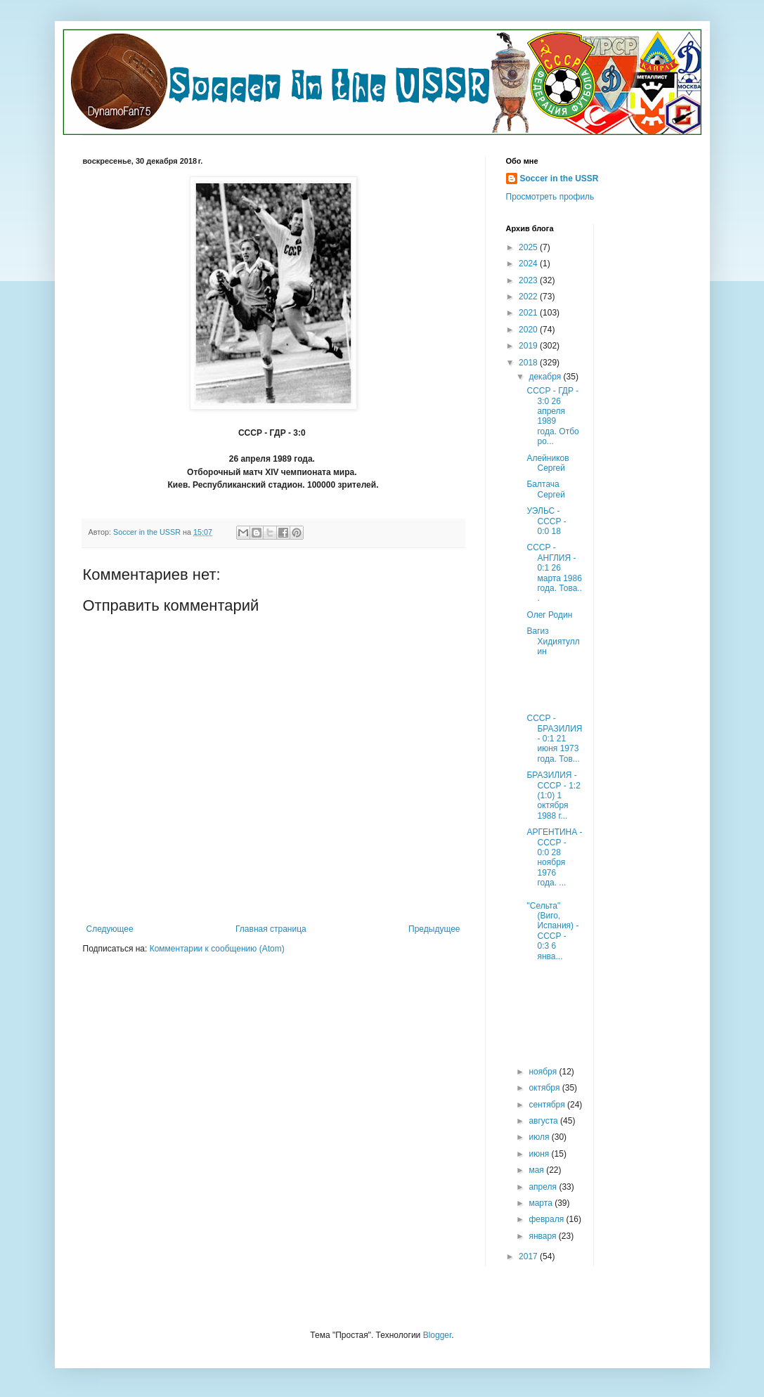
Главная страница (270, 929)
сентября (548, 1105)
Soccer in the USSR (559, 178)
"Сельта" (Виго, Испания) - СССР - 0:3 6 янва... (552, 931)
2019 (529, 346)
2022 (529, 296)
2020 (529, 329)
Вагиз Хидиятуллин (552, 641)
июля (540, 1137)
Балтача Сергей (545, 489)
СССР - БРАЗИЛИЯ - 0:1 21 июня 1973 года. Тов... (554, 738)
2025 (529, 247)
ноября (544, 1072)
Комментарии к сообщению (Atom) (217, 949)
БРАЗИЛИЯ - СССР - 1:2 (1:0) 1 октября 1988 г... (553, 795)
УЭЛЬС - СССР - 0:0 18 (546, 521)
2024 (529, 263)
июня (540, 1154)
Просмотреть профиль (550, 197)
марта (542, 1203)
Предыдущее (434, 929)
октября (545, 1088)
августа (544, 1121)
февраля (547, 1219)
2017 (529, 1256)
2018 (529, 363)
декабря (546, 377)
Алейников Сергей (547, 463)
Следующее (110, 929)
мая (537, 1170)
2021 (529, 313)
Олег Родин (549, 615)
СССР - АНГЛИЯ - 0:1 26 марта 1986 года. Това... (554, 572)
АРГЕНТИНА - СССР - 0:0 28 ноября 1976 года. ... (554, 857)
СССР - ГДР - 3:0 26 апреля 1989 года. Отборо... (552, 416)
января (543, 1236)
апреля (544, 1187)
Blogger (437, 1335)
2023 (529, 280)
